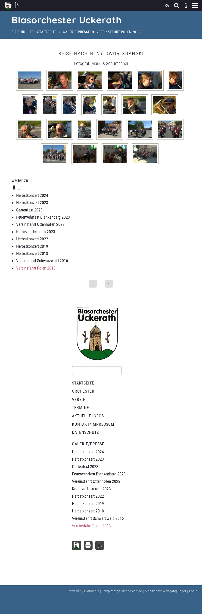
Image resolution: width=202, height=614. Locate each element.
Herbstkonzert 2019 (32, 246)
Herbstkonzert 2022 (32, 238)
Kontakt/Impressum (93, 424)
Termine (80, 407)
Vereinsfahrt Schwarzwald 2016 (42, 260)
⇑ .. (16, 187)
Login (193, 591)
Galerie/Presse (76, 32)
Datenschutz (85, 432)
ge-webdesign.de (129, 591)
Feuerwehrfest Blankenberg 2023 (43, 217)
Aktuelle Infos (88, 415)
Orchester (83, 391)
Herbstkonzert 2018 (32, 253)
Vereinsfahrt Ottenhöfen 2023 (40, 224)
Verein (79, 399)
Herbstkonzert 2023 (32, 202)
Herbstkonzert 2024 (32, 195)
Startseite (46, 32)
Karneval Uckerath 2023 (35, 231)
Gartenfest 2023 (29, 210)
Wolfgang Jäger (174, 591)
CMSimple (91, 591)
